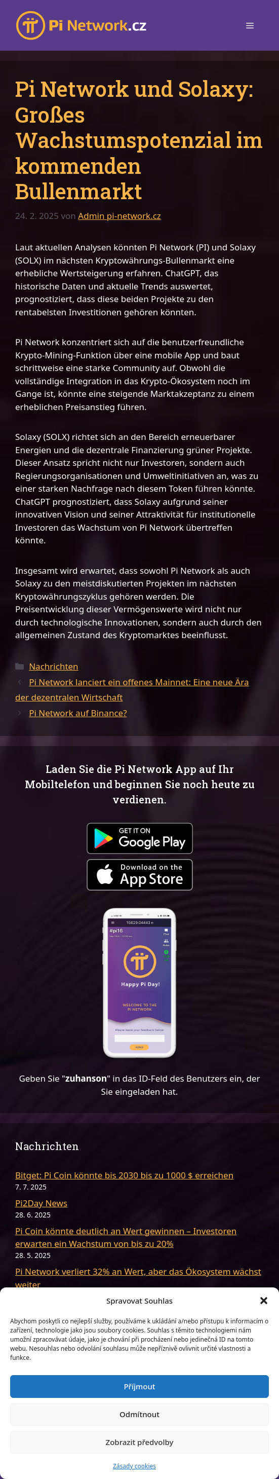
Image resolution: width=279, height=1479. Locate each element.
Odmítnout (139, 1414)
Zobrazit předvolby (140, 1442)
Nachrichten (53, 666)
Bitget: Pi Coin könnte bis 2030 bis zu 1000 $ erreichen (124, 1175)
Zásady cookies (134, 1466)
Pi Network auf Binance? (78, 713)
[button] (264, 1301)
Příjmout (139, 1386)
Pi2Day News (41, 1203)
